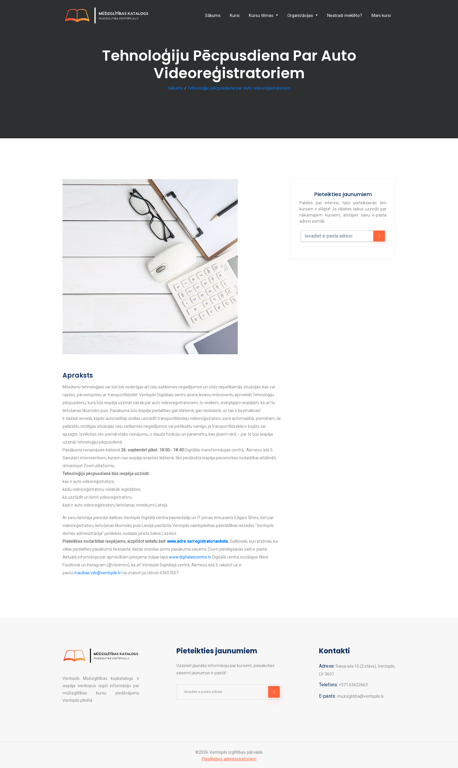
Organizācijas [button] (300, 15)
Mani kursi (381, 15)
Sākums (213, 15)
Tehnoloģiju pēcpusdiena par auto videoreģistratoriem (239, 88)
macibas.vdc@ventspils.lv (97, 572)
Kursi (235, 15)
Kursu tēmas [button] (262, 15)
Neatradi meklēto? (344, 15)
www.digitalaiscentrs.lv (190, 557)
